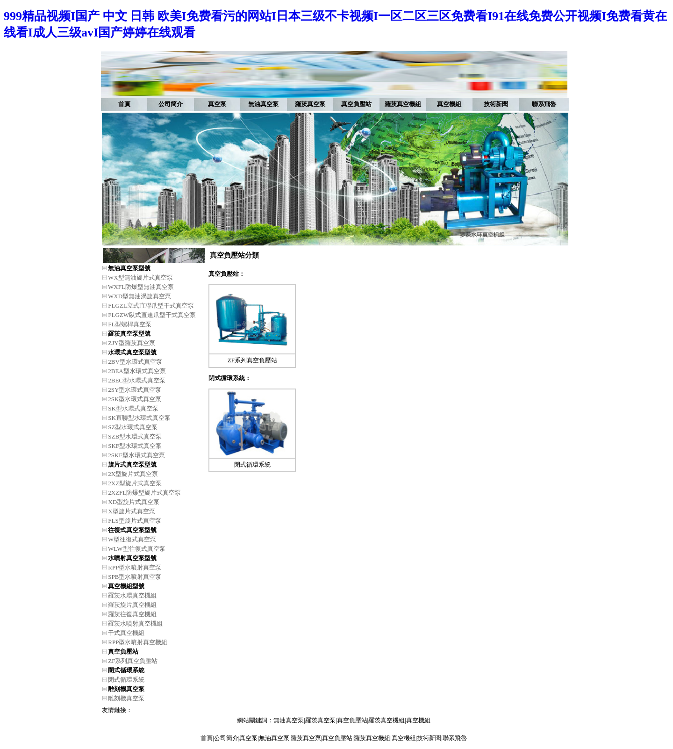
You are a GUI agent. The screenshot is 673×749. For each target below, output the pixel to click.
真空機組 (449, 104)
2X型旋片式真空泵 (133, 473)
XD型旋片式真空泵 (133, 501)
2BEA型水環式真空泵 (137, 370)
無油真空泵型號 (129, 268)
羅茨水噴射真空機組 (135, 623)
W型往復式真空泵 (132, 539)
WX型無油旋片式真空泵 (140, 277)
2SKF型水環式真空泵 (136, 455)
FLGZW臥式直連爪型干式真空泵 (152, 314)
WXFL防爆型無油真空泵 (141, 286)
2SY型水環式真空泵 (134, 389)
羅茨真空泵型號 (129, 333)
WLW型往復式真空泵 (136, 548)
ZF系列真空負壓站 (133, 660)
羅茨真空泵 (310, 104)
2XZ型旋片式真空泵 (135, 483)
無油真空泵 (263, 104)
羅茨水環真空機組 (132, 595)
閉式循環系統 (126, 670)
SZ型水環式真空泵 (133, 427)
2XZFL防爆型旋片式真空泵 (144, 492)
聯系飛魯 (544, 104)
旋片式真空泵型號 (132, 464)
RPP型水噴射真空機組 (137, 642)
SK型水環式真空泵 (133, 408)
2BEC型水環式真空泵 (136, 380)
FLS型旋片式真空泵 (134, 520)
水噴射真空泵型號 (132, 558)
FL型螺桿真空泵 (129, 324)
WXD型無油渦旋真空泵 (139, 296)
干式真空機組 (126, 632)
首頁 (124, 104)
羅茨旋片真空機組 (132, 604)
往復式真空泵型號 (132, 529)
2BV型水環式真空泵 (135, 361)
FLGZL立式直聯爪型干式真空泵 (150, 305)
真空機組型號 (126, 586)
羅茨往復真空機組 (132, 614)
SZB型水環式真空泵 (135, 436)
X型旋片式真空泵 (131, 511)
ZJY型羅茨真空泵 (131, 342)
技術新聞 (496, 104)
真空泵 (217, 104)
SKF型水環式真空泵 (135, 445)
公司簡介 (170, 104)
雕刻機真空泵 (126, 688)
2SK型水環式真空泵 (134, 399)
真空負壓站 (356, 104)
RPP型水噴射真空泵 (134, 567)
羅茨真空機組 (403, 104)
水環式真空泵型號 (132, 352)
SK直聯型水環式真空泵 (139, 417)
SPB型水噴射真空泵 (134, 576)
